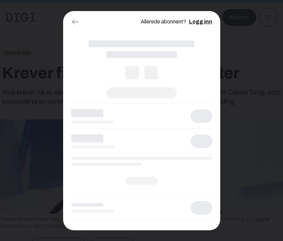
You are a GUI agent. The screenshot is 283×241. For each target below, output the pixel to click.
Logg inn (200, 21)
